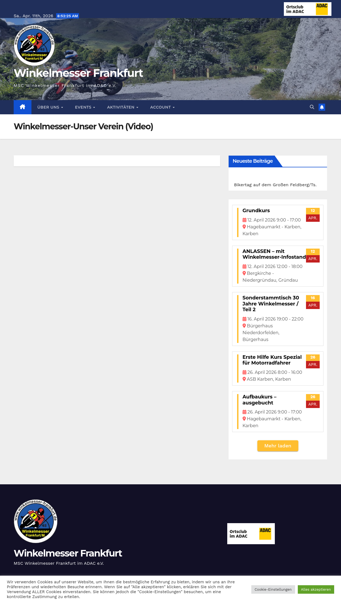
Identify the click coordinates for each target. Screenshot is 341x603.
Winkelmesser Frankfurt (78, 73)
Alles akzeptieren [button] (316, 589)
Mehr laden (277, 445)
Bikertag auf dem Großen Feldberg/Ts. (275, 184)
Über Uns (49, 107)
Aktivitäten (121, 107)
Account (161, 107)
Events (83, 107)
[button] (312, 107)
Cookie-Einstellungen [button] (273, 589)
